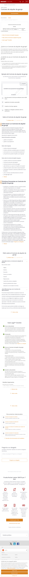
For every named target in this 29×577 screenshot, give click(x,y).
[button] (2, 4)
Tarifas (16, 559)
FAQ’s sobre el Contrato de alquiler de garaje (11, 39)
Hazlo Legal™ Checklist (7, 42)
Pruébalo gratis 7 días (14, 522)
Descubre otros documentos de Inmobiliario (15, 440)
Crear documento (14, 13)
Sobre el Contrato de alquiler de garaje (10, 37)
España (5, 552)
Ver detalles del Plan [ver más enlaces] (14, 525)
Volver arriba (15, 314)
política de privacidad (11, 568)
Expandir (24, 85)
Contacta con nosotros (6, 559)
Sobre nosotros (5, 556)
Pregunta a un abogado (19, 243)
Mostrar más (14, 391)
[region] (14, 568)
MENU (27, 1)
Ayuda (16, 556)
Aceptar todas (14, 570)
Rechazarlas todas (14, 573)
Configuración (14, 575)
